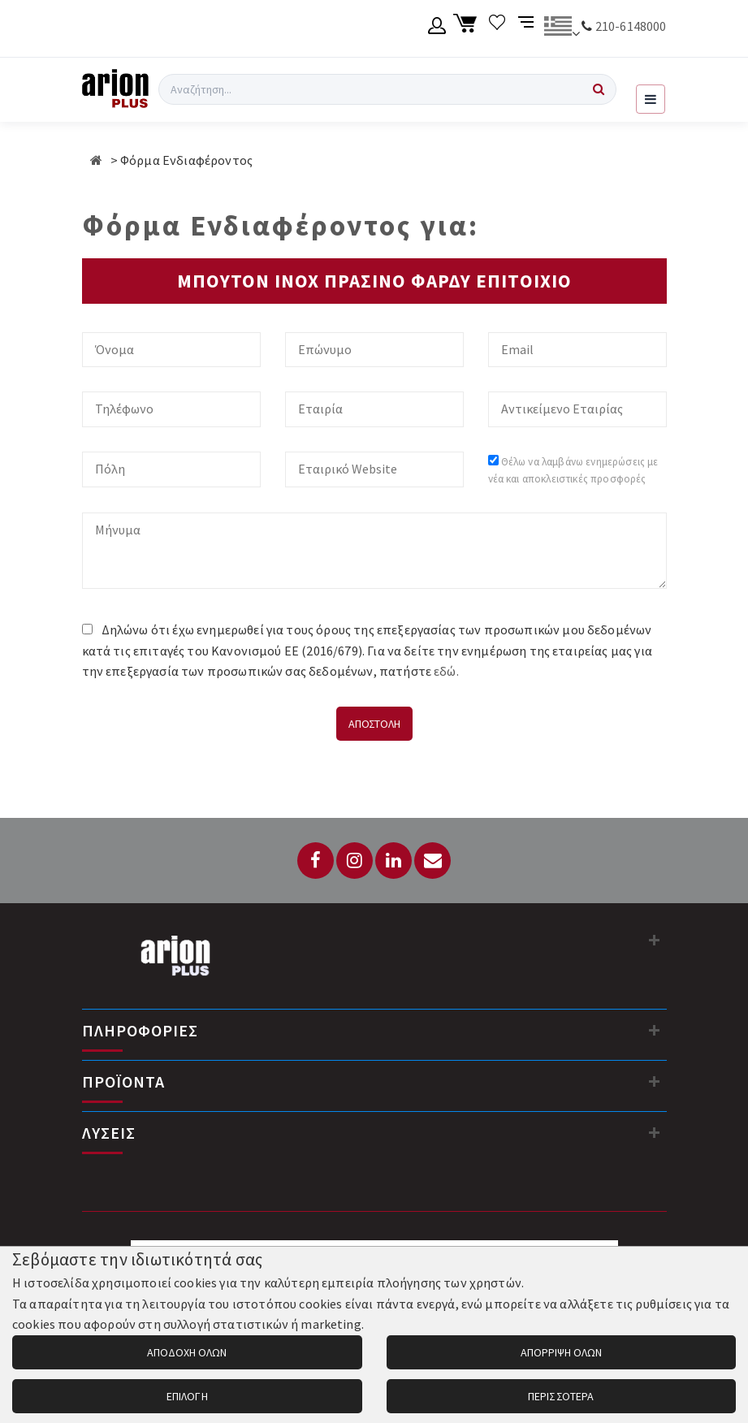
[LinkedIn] (393, 860)
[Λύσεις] (654, 1132)
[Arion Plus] (115, 89)
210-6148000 (631, 26)
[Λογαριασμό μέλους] (437, 28)
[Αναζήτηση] (598, 89)
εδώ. (446, 671)
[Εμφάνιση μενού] (650, 99)
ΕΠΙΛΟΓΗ (187, 1396)
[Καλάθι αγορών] (467, 28)
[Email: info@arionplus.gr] (432, 860)
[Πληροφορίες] (654, 1030)
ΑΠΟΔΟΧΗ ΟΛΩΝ (187, 1352)
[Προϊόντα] (654, 1081)
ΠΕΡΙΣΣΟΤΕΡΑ (561, 1396)
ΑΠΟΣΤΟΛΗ (374, 723)
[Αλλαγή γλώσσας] (561, 28)
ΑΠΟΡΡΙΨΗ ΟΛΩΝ (561, 1352)
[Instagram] (354, 860)
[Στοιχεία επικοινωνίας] (654, 940)
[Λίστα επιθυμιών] (497, 28)
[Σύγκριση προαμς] (527, 28)
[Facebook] (315, 860)
